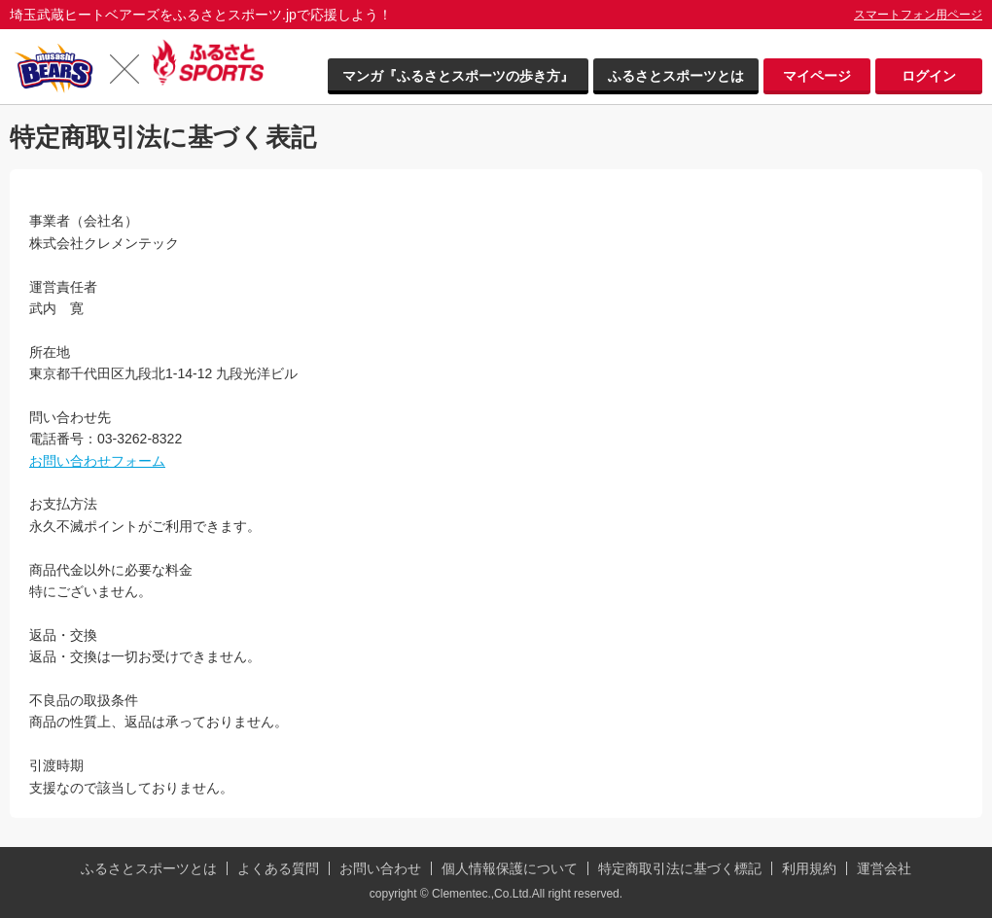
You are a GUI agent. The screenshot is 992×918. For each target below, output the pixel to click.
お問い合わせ (380, 868)
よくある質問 (278, 868)
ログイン (929, 76)
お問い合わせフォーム (97, 461)
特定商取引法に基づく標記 (680, 868)
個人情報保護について (510, 868)
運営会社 (884, 868)
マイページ (817, 76)
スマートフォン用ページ (918, 14)
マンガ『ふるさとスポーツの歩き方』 (458, 76)
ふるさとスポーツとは (676, 76)
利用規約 (809, 868)
